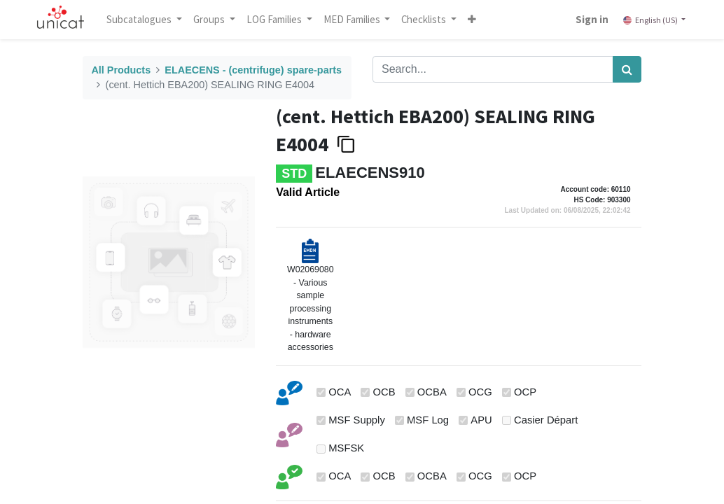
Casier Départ (546, 420)
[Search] (627, 69)
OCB (384, 392)
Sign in (591, 19)
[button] (473, 19)
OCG (480, 392)
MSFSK (346, 448)
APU (481, 420)
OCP (525, 392)
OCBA (432, 392)
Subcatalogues (141, 19)
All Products (121, 70)
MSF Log (428, 420)
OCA (339, 392)
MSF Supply (356, 420)
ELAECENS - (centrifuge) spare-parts (253, 70)
